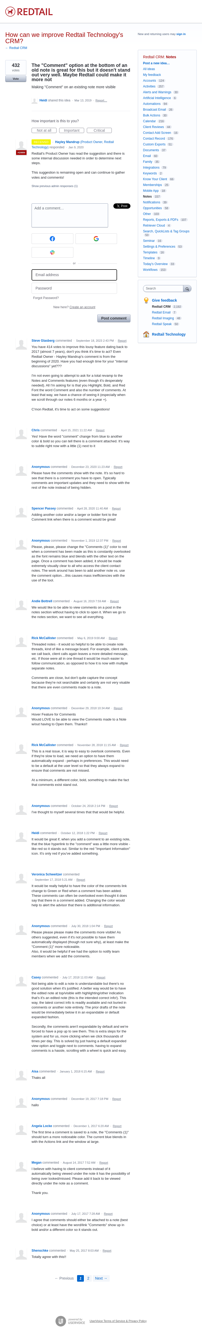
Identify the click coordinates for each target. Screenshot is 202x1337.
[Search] (187, 288)
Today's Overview (155, 264)
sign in (181, 34)
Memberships (152, 185)
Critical (103, 130)
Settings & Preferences (159, 246)
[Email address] (74, 275)
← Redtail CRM (16, 48)
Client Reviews (153, 127)
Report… (101, 100)
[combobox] (164, 288)
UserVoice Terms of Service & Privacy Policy (118, 1321)
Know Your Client (155, 179)
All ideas (149, 69)
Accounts (149, 80)
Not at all (47, 130)
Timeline (149, 258)
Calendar (149, 121)
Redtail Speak (162, 324)
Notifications (151, 202)
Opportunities (152, 208)
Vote (16, 78)
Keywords (150, 173)
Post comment (114, 318)
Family (147, 162)
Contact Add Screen (157, 133)
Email (147, 156)
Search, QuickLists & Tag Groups (166, 231)
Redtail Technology (169, 334)
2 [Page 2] (88, 1278)
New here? (74, 307)
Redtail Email (161, 312)
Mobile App (151, 191)
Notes (171, 57)
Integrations (151, 167)
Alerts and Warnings (157, 92)
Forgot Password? (46, 298)
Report (122, 340)
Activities (149, 86)
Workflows (150, 270)
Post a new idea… (156, 63)
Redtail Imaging (163, 318)
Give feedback (164, 300)
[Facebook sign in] (52, 238)
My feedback (152, 75)
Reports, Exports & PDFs (160, 220)
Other (147, 214)
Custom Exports (154, 144)
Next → (101, 1278)
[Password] (74, 288)
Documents (151, 150)
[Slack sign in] (52, 252)
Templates (150, 252)
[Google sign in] (96, 238)
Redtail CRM (153, 57)
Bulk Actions (151, 115)
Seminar (149, 241)
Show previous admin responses (55, 186)
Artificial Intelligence (157, 98)
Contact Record (154, 138)
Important (74, 130)
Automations (152, 104)
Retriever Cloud (154, 225)
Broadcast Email (154, 109)
